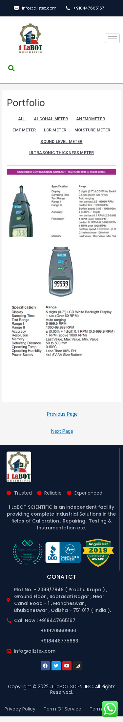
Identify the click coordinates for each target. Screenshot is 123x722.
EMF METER (24, 130)
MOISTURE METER (92, 130)
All (22, 119)
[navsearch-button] (11, 68)
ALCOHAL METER (51, 119)
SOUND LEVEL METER (61, 141)
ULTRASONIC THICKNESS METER (61, 153)
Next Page (62, 436)
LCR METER (55, 130)
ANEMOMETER (90, 119)
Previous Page (62, 420)
